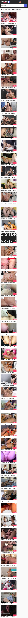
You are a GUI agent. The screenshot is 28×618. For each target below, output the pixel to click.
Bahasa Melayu (6, 610)
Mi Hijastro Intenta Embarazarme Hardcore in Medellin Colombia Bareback (13, 441)
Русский (13, 613)
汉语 (20, 609)
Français (12, 609)
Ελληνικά (8, 616)
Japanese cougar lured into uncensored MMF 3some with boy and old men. (13, 496)
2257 (18, 606)
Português (18, 610)
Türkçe (18, 615)
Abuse (14, 606)
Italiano (12, 616)
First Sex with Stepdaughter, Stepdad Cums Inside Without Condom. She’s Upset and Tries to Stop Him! (14, 457)
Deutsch (16, 609)
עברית (20, 616)
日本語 (23, 613)
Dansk (15, 615)
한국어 (17, 613)
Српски (7, 612)
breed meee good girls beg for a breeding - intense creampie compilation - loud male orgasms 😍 (12, 504)
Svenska (4, 613)
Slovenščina (12, 610)
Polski (3, 612)
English (11, 615)
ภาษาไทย (8, 613)
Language (20, 2)
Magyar (3, 609)
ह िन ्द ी (23, 615)
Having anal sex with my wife (9, 480)
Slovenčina (23, 610)
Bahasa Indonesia (12, 612)
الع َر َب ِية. (23, 612)
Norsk (20, 613)
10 (15, 305)
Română (18, 612)
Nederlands (24, 609)
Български (8, 609)
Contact (10, 606)
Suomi (8, 615)
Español (4, 615)
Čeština (16, 616)
